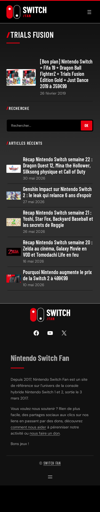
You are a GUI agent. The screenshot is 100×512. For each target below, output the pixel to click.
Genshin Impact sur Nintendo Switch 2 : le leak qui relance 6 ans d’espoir (57, 192)
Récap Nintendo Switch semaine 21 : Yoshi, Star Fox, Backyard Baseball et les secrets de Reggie (58, 219)
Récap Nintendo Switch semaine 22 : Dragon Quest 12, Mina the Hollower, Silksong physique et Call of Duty (58, 165)
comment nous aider (28, 427)
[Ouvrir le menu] (89, 12)
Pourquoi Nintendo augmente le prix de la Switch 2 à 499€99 (57, 275)
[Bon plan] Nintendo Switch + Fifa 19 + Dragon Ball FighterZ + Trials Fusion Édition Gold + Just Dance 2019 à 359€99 (66, 73)
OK (87, 125)
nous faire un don (45, 433)
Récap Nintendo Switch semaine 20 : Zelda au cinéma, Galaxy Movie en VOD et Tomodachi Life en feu (58, 248)
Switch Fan (52, 463)
